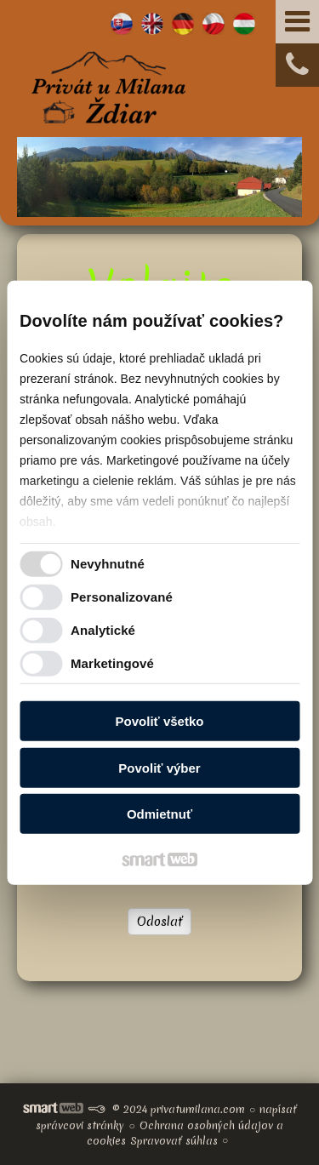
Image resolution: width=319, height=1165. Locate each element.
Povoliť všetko (160, 721)
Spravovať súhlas (174, 1141)
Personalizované (122, 597)
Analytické (103, 630)
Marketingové (112, 663)
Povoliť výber (159, 768)
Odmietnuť (159, 814)
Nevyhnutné (108, 564)
